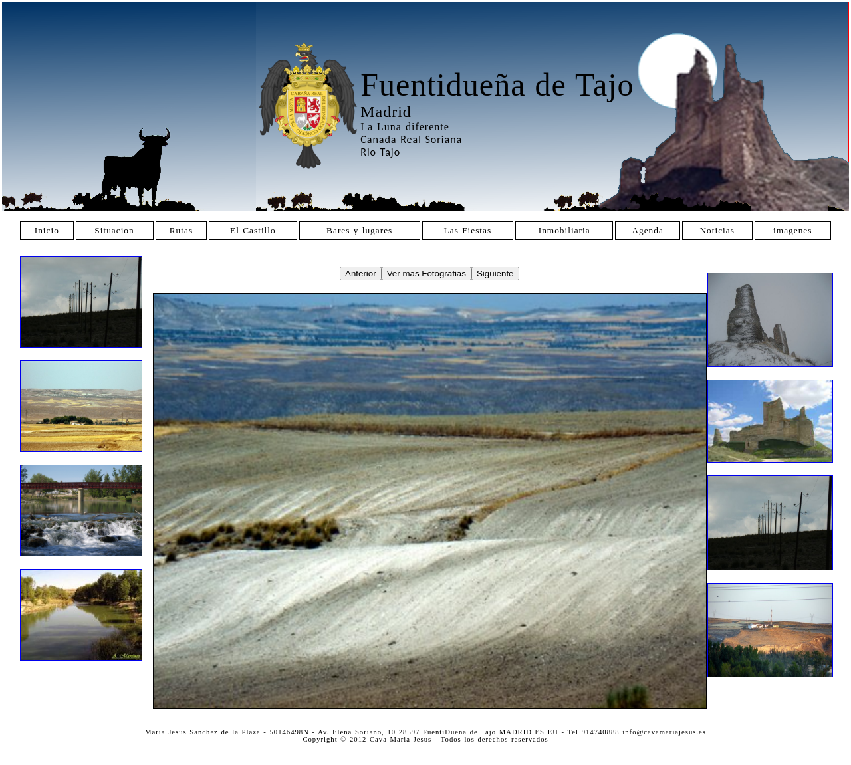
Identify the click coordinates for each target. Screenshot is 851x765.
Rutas (181, 230)
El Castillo (253, 230)
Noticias (716, 230)
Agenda (647, 230)
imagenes (792, 230)
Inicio (47, 230)
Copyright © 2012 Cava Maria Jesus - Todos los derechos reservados (425, 739)
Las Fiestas (468, 230)
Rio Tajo (380, 152)
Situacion (114, 230)
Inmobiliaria (564, 230)
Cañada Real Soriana (411, 139)
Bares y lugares (359, 230)
